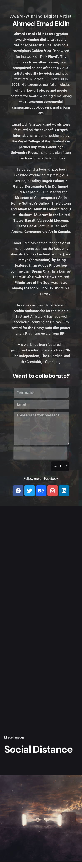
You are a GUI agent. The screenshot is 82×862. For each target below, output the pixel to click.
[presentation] (40, 453)
